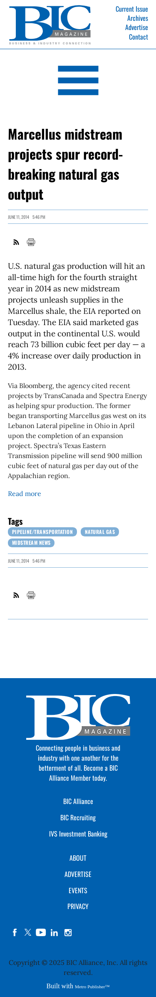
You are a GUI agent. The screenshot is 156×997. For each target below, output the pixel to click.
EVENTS (78, 890)
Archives (137, 18)
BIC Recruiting (78, 817)
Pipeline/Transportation (42, 531)
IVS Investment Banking (78, 834)
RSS (17, 242)
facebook (14, 932)
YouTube (41, 932)
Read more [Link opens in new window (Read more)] (24, 493)
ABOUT (78, 858)
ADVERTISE (78, 874)
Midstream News (31, 542)
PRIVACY (78, 906)
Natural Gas (100, 531)
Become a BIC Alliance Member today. (83, 773)
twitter (28, 932)
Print (31, 242)
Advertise (136, 27)
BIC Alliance (78, 801)
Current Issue (132, 8)
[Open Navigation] (78, 82)
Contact (138, 36)
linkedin (54, 932)
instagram (67, 932)
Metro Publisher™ (92, 986)
